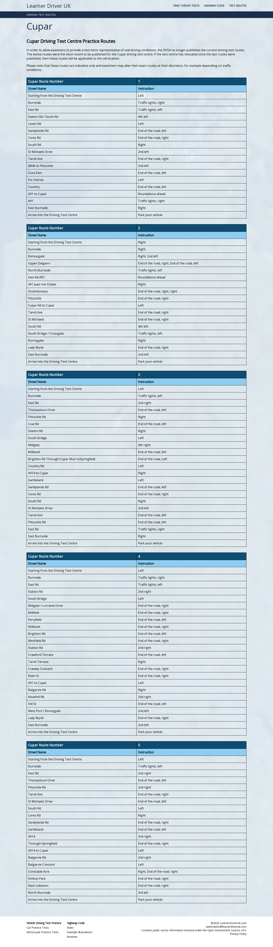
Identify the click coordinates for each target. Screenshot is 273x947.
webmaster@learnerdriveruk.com (226, 926)
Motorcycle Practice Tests (43, 932)
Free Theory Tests (186, 5)
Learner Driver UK (49, 5)
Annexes (72, 936)
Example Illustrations (79, 932)
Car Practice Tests (38, 927)
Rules (70, 927)
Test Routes (237, 5)
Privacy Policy (238, 934)
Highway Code (214, 5)
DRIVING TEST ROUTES (41, 15)
